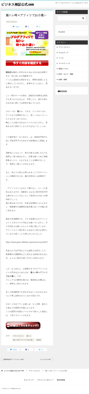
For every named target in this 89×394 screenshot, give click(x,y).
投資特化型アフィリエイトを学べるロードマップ (15, 359)
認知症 (39, 340)
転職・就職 (63, 79)
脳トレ (29, 336)
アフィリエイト (12, 22)
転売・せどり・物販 (66, 74)
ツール (61, 58)
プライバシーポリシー (45, 380)
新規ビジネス (63, 69)
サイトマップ (29, 380)
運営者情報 (61, 380)
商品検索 (61, 32)
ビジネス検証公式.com (18, 4)
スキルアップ (63, 53)
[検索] (72, 18)
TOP (14, 371)
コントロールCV (45, 359)
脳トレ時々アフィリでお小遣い (23, 340)
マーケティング (64, 63)
